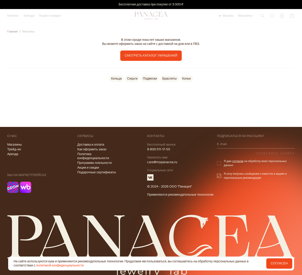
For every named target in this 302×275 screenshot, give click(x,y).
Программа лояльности (94, 163)
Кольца (116, 78)
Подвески (150, 78)
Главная (12, 31)
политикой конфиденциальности (60, 265)
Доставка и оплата (90, 145)
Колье (186, 78)
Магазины (245, 16)
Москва (225, 16)
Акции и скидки (50, 16)
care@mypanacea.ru (162, 162)
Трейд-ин (14, 149)
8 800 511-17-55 (158, 149)
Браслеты (169, 78)
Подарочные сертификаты (96, 172)
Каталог (13, 16)
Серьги (132, 78)
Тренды (28, 16)
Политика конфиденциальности (93, 156)
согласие (237, 161)
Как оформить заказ (91, 149)
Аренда (12, 154)
